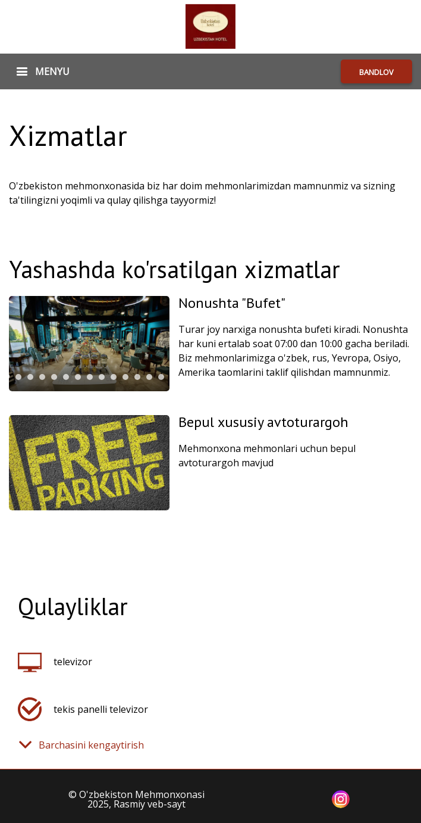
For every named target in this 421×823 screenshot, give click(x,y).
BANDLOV (376, 72)
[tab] (18, 377)
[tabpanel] (89, 343)
